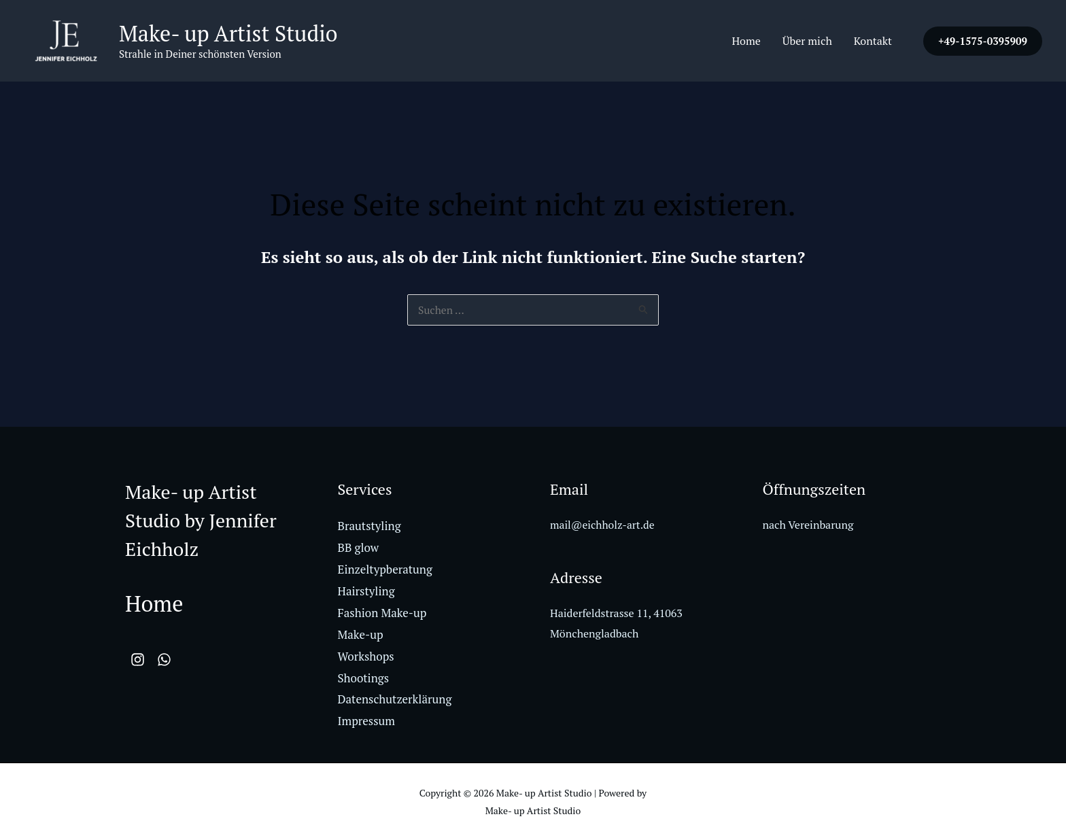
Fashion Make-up (382, 613)
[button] (982, 41)
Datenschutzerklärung (395, 699)
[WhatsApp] (169, 660)
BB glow (358, 549)
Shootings (364, 677)
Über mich (807, 40)
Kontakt (873, 40)
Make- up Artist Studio (228, 33)
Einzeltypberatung (385, 570)
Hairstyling (366, 591)
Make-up (360, 634)
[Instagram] (137, 660)
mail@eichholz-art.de (603, 526)
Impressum (367, 721)
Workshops (366, 656)
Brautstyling (369, 527)
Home (746, 40)
